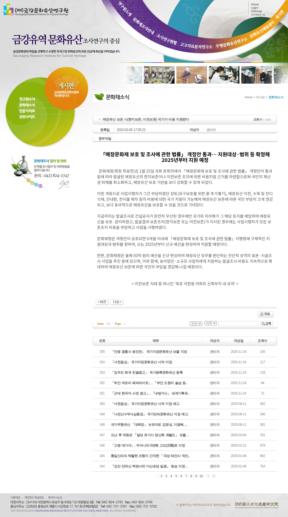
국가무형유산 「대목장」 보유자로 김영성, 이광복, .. (149, 425)
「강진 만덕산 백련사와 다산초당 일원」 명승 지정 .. (149, 466)
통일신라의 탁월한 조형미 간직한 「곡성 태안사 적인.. (150, 456)
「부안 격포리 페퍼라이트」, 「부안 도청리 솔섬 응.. (149, 383)
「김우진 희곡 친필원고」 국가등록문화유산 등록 (147, 373)
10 (201, 476)
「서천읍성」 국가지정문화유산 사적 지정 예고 (145, 404)
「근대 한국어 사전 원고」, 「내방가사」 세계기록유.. (150, 393)
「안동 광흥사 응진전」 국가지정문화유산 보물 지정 (149, 352)
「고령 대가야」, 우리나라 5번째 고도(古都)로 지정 (148, 445)
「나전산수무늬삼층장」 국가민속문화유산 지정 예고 (149, 414)
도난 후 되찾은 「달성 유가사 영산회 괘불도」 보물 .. (149, 435)
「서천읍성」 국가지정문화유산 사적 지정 (141, 362)
